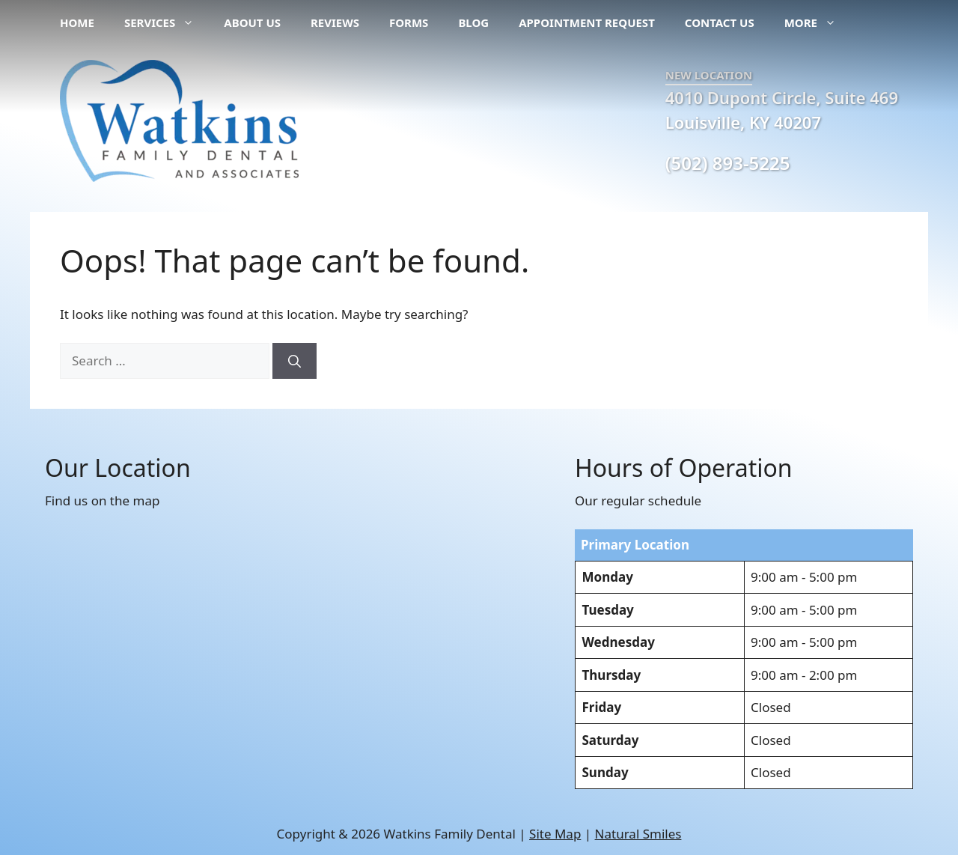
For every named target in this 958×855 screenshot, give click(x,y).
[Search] (294, 361)
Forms (408, 22)
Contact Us (719, 22)
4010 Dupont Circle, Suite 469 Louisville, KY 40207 (781, 109)
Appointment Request (587, 22)
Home (77, 22)
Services (166, 22)
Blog (473, 22)
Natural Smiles (638, 833)
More (817, 22)
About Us (252, 22)
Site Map (555, 833)
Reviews (335, 22)
